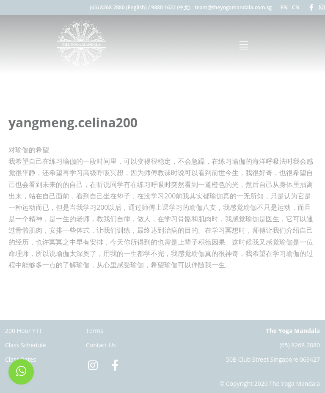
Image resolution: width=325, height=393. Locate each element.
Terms (94, 331)
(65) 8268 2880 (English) (118, 7)
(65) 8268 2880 (299, 345)
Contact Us (101, 345)
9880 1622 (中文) (170, 7)
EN (283, 7)
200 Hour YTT (23, 331)
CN (296, 7)
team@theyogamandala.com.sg (233, 7)
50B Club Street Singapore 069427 (273, 359)
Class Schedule (25, 345)
